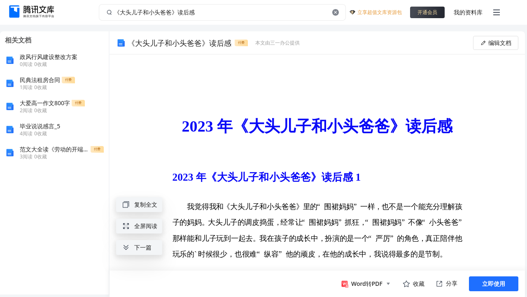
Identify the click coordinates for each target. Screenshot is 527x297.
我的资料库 (468, 12)
